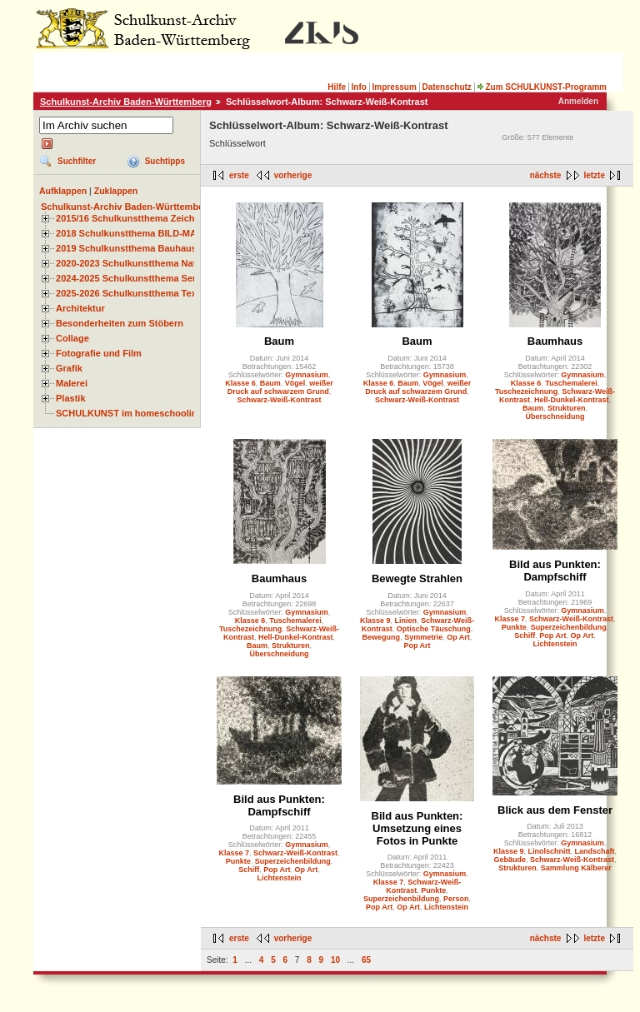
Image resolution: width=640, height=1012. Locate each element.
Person (456, 899)
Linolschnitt (549, 851)
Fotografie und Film (99, 353)
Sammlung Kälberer (576, 868)
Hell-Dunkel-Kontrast (571, 400)
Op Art (458, 637)
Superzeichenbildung (569, 627)
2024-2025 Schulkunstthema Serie (130, 278)
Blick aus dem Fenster (555, 810)
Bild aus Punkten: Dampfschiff (555, 570)
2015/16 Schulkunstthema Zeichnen (133, 218)
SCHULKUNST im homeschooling (129, 413)
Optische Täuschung (434, 629)
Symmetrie (423, 637)
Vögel (295, 383)
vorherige (293, 175)
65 (366, 960)
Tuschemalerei (571, 383)
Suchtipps (165, 161)
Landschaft (595, 851)
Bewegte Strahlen (417, 578)
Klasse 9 (375, 620)
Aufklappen (63, 191)
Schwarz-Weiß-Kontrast (280, 400)
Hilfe (337, 87)
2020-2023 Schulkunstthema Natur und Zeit (149, 263)
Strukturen (567, 408)
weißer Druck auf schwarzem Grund (280, 387)
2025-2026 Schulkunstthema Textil (130, 293)
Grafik (69, 368)
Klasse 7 (510, 619)
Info (359, 87)
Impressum (394, 87)
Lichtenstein (554, 644)
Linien (406, 620)
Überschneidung (554, 416)
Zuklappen (116, 191)
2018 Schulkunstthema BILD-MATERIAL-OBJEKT (162, 233)
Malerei (72, 383)
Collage (72, 338)
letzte (594, 175)
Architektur (80, 308)
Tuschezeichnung (526, 391)
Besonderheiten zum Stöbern (119, 323)
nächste (546, 175)
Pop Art (416, 645)
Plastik (71, 398)
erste (239, 175)
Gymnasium (306, 375)
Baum (279, 341)
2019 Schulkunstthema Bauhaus (126, 248)
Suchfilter (77, 161)
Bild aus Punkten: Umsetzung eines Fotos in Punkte (417, 828)
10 (335, 960)
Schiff (524, 635)
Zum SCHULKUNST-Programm (542, 87)
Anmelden (578, 101)
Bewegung (381, 637)
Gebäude (510, 859)
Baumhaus (555, 341)
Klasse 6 (240, 383)
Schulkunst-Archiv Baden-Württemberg (126, 102)
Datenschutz (446, 87)
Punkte (514, 627)
